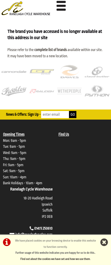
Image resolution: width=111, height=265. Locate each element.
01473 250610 (43, 228)
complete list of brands (50, 50)
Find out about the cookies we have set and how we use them (55, 259)
